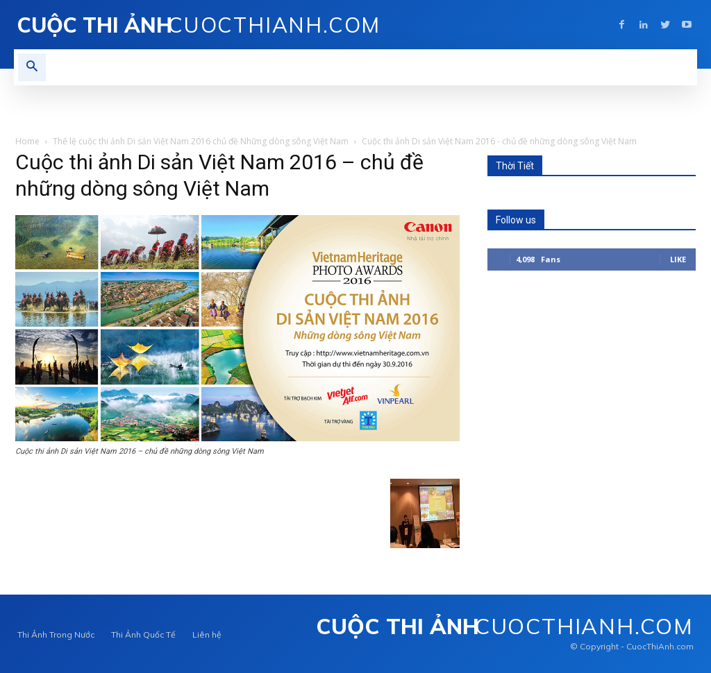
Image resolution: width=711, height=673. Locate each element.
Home (27, 141)
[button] (32, 67)
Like (678, 259)
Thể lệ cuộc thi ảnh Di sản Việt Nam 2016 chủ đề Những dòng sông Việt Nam (201, 141)
